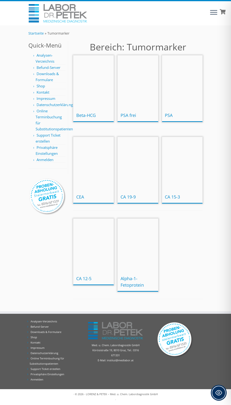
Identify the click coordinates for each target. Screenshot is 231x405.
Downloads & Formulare (46, 332)
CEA (80, 197)
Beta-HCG (86, 115)
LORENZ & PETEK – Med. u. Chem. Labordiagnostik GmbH (122, 394)
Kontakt (43, 92)
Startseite (36, 33)
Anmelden (45, 159)
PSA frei (128, 115)
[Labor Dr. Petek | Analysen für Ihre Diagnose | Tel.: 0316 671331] (58, 13)
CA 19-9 (128, 197)
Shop (41, 86)
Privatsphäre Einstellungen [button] (47, 374)
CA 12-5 (83, 278)
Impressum (46, 98)
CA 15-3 (172, 197)
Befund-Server (48, 67)
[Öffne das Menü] (213, 12)
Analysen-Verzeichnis (44, 321)
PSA (169, 115)
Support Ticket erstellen (45, 369)
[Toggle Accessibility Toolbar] (218, 392)
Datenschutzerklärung (55, 104)
